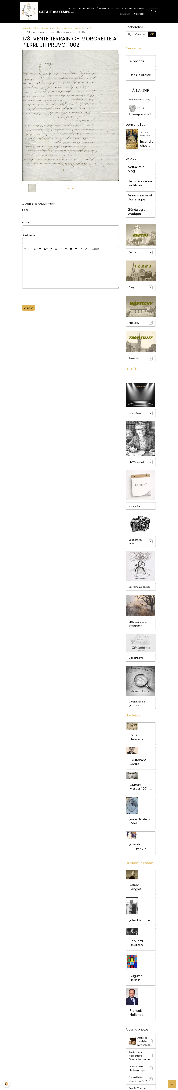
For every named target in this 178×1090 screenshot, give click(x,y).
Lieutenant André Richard (137, 763)
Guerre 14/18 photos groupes (141, 1069)
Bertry (132, 252)
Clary (131, 287)
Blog (82, 8)
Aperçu (94, 248)
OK (152, 34)
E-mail (25, 222)
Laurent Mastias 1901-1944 (139, 788)
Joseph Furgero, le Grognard (137, 847)
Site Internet (29, 235)
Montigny (134, 322)
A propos (136, 61)
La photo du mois (135, 541)
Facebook (138, 13)
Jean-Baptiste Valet (139, 822)
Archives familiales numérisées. (69, 28)
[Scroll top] (172, 1084)
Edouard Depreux (136, 944)
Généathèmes (137, 658)
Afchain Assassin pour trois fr (140, 110)
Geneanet (125, 13)
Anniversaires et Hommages (140, 197)
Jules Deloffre (139, 921)
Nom (25, 209)
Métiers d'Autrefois (98, 8)
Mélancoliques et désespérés (138, 624)
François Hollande (136, 1014)
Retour (71, 188)
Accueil (72, 8)
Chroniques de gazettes (137, 704)
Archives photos (134, 8)
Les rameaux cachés (140, 587)
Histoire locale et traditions (141, 183)
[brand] (41, 11)
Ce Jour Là (134, 506)
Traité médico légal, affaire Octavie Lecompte (141, 1056)
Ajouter (28, 307)
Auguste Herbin (135, 979)
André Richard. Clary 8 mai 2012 (141, 1080)
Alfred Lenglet (135, 888)
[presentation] (45, 297)
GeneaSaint (135, 413)
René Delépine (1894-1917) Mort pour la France (139, 738)
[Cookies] (6, 1083)
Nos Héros (117, 8)
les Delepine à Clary (139, 99)
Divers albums (41, 28)
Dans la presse (140, 75)
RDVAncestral (136, 462)
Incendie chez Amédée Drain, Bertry (147, 143)
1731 (91, 28)
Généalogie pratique (136, 212)
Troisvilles (134, 358)
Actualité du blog (137, 169)
